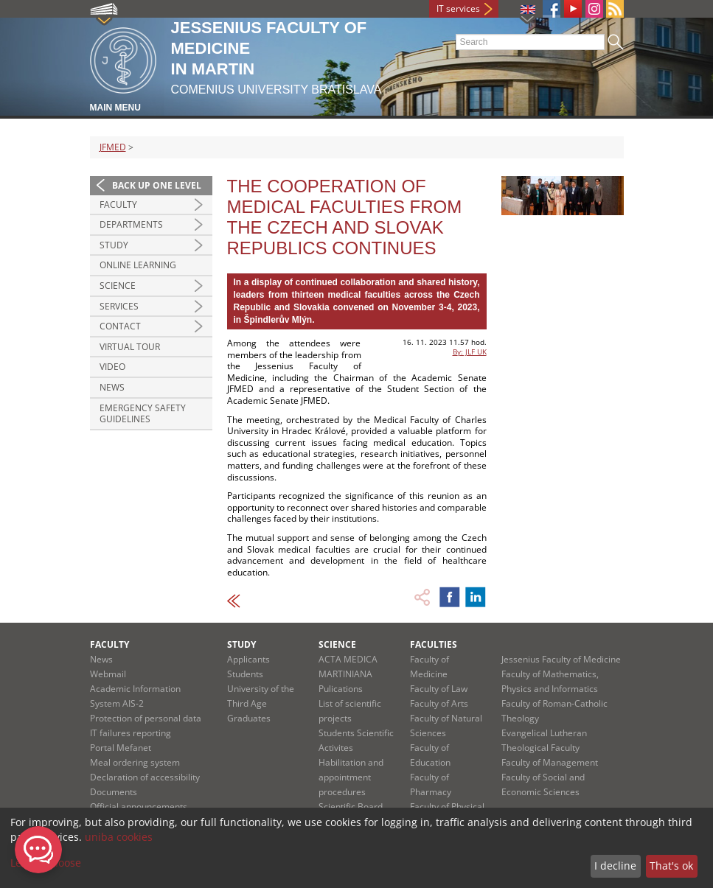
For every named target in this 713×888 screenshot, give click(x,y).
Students (245, 674)
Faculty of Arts (439, 703)
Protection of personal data (145, 718)
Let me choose (45, 863)
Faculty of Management (549, 762)
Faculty (118, 204)
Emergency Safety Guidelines (143, 414)
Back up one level (156, 185)
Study (114, 245)
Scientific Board (351, 806)
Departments (131, 224)
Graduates (249, 718)
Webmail (108, 674)
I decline (615, 866)
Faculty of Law (438, 688)
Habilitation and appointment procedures (351, 777)
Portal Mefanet (120, 747)
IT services (458, 8)
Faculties (433, 644)
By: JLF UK (470, 351)
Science (118, 285)
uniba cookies (119, 837)
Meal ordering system (135, 762)
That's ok (671, 866)
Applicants (248, 659)
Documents (113, 792)
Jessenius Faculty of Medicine (561, 659)
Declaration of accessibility (145, 777)
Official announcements (138, 806)
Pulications (341, 688)
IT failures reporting (130, 733)
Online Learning (138, 265)
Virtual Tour (130, 346)
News (112, 387)
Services (119, 306)
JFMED (113, 147)
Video (112, 366)
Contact (120, 326)
